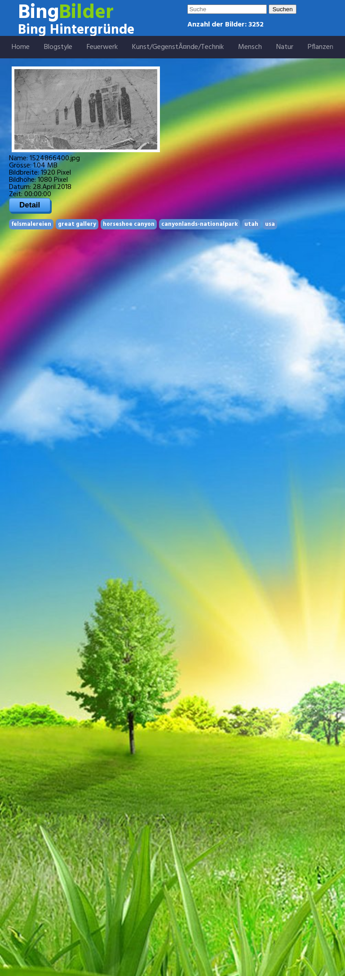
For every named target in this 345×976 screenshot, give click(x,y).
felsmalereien (31, 224)
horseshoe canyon (129, 224)
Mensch (250, 47)
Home (21, 47)
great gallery (77, 224)
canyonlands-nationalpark (199, 224)
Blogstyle (58, 47)
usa (270, 224)
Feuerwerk (102, 47)
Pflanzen (320, 47)
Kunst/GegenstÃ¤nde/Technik (178, 47)
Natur (284, 47)
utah (251, 224)
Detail (29, 205)
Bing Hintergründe (76, 30)
